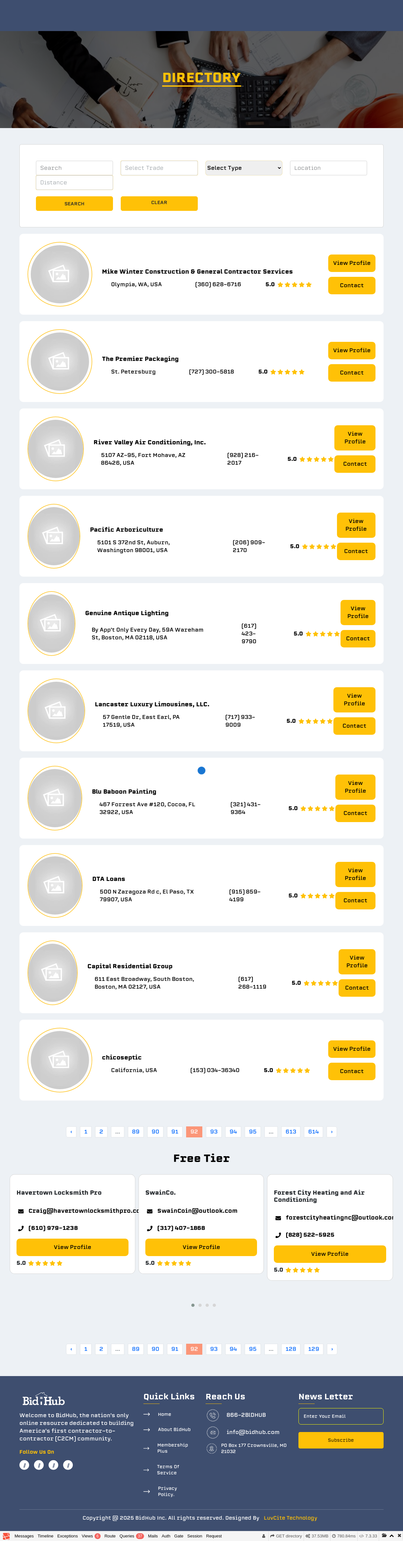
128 (290, 1349)
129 (313, 1349)
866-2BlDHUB (246, 1415)
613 (290, 1131)
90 (155, 1131)
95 (253, 1131)
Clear (159, 202)
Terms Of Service (168, 1470)
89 (136, 1131)
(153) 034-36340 (215, 1070)
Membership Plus (172, 1448)
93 (214, 1131)
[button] (191, 1304)
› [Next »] (332, 1131)
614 (313, 1131)
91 (174, 1131)
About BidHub (174, 1430)
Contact (352, 285)
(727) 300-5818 (211, 371)
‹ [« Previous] (71, 1131)
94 (233, 1131)
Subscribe (341, 1440)
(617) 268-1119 (252, 983)
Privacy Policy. (167, 1491)
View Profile (352, 263)
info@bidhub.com (253, 1432)
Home (164, 1414)
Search (74, 204)
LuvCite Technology (290, 1518)
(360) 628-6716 (218, 284)
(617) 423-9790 (248, 633)
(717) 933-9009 (240, 721)
